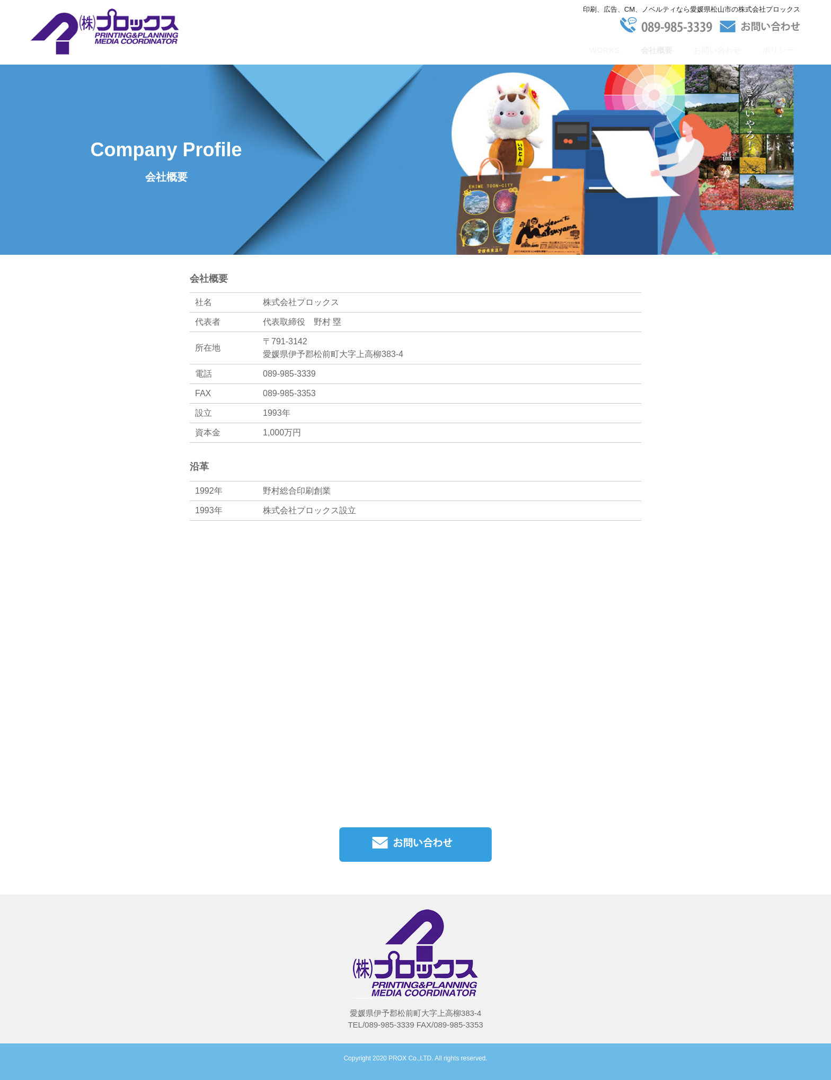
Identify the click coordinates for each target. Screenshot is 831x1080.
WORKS (604, 50)
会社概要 (657, 50)
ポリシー (778, 50)
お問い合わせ (717, 50)
